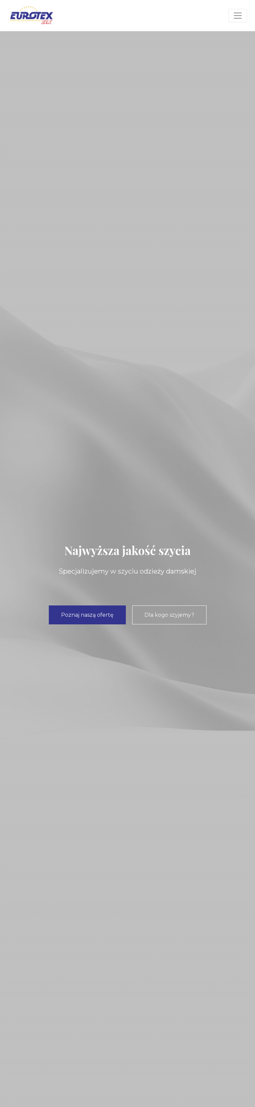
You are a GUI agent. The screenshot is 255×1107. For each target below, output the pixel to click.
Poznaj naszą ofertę (87, 615)
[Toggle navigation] (237, 15)
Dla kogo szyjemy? (169, 615)
